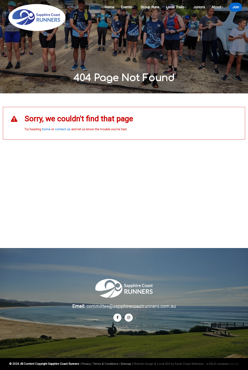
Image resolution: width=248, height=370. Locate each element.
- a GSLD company (221, 364)
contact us (63, 129)
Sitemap (126, 364)
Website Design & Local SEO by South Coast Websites (168, 364)
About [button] (217, 7)
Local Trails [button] (176, 7)
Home (109, 7)
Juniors (199, 7)
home (46, 129)
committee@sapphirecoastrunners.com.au (131, 306)
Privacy (86, 364)
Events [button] (127, 7)
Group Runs (150, 7)
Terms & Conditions (105, 364)
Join (235, 7)
